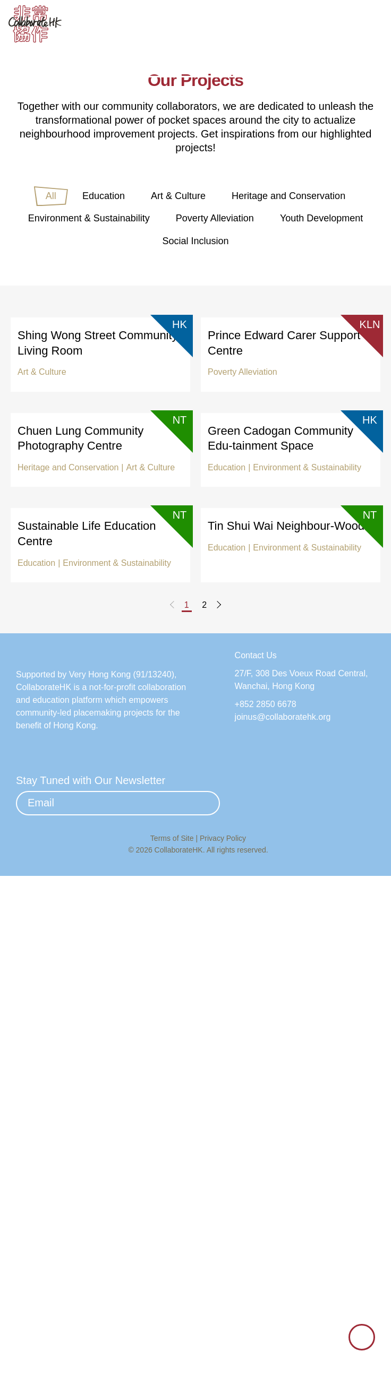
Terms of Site (173, 1339)
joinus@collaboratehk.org (286, 1188)
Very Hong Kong (103, 1184)
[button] (372, 25)
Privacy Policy (222, 1339)
